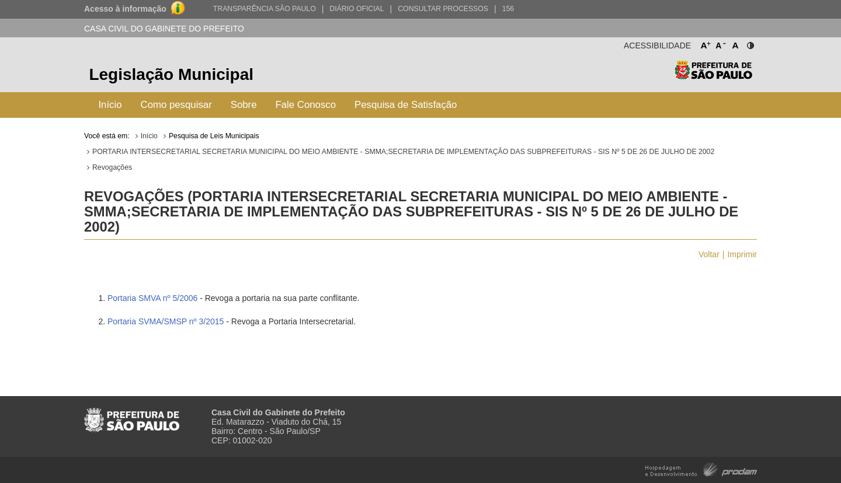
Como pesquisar (176, 104)
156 (508, 9)
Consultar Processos (443, 9)
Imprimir (742, 254)
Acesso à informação (125, 8)
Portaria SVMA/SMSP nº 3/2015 (165, 321)
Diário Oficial (356, 9)
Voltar (709, 254)
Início (109, 104)
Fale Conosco (306, 104)
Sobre (244, 104)
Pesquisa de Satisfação (406, 104)
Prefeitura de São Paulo (713, 76)
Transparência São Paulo (264, 9)
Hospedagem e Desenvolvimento (701, 469)
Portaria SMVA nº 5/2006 (152, 298)
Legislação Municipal (171, 74)
